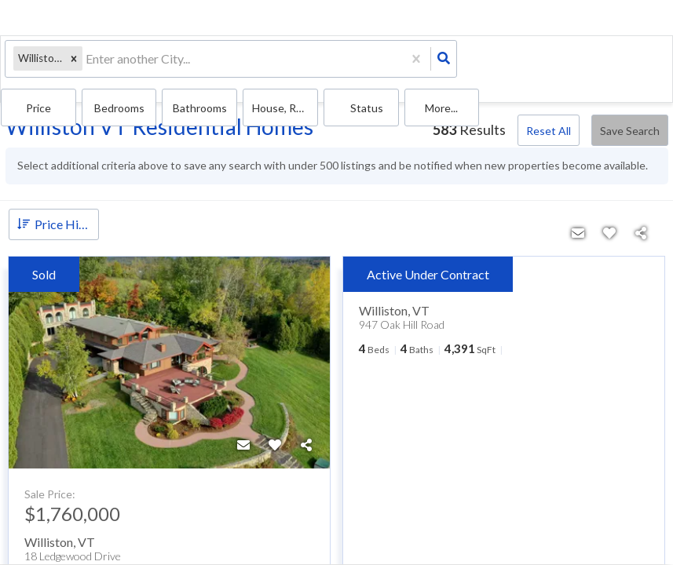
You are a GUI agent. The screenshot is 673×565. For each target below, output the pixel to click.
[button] (70, 63)
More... (639, 63)
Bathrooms (465, 63)
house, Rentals (524, 63)
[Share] (306, 431)
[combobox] (83, 63)
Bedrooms (405, 63)
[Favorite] (275, 431)
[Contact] (243, 431)
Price (340, 63)
